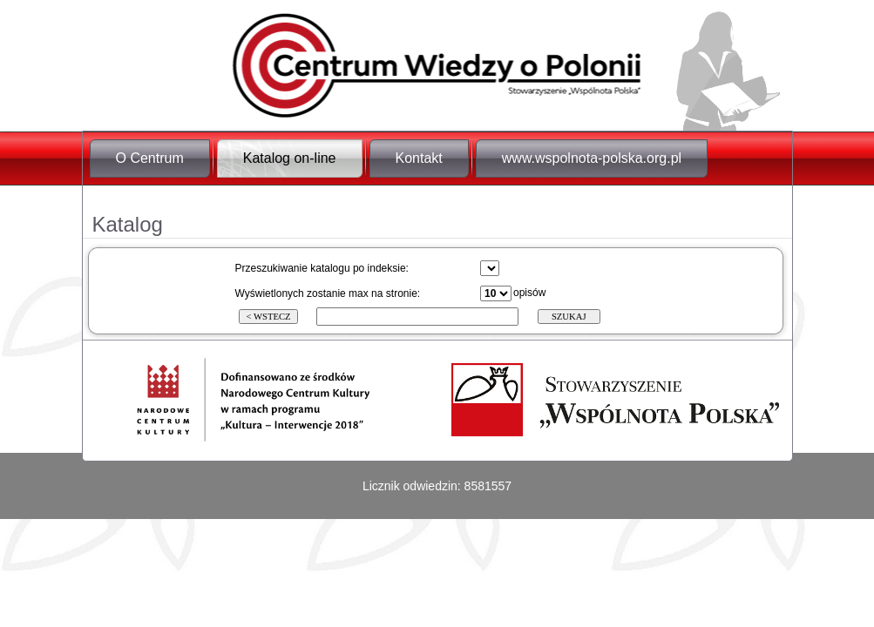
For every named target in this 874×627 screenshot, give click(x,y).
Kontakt (419, 158)
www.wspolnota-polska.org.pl (591, 158)
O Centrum (150, 158)
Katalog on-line (289, 158)
